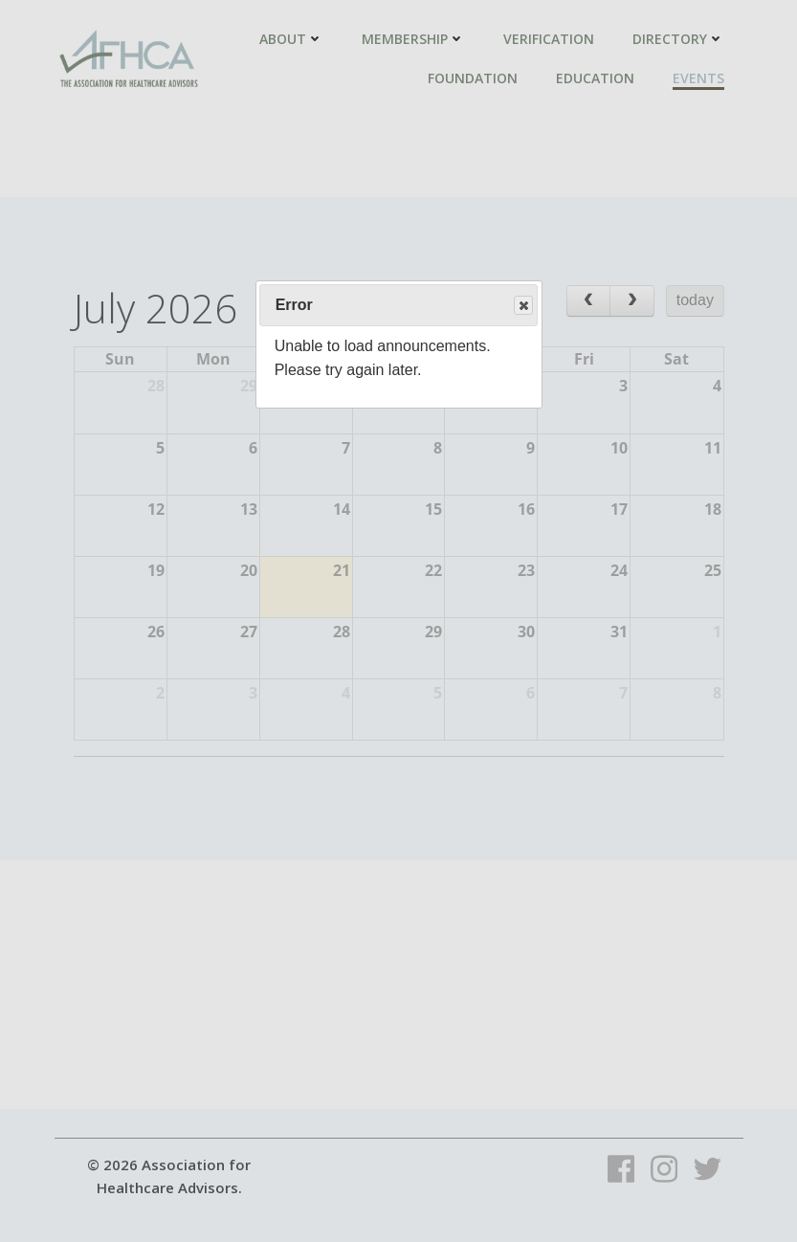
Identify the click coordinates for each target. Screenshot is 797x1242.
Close (522, 306)
